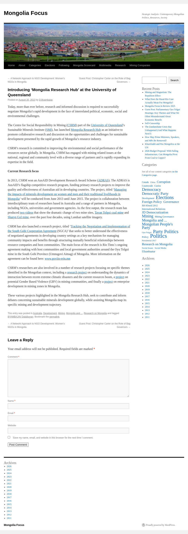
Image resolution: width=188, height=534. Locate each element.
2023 (147, 275)
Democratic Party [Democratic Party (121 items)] (155, 193)
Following (64, 65)
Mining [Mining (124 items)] (147, 216)
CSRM (72, 125)
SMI (48, 129)
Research (120, 65)
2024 (147, 272)
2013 (147, 310)
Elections (50, 65)
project (120, 277)
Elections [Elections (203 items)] (165, 197)
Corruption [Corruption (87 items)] (163, 181)
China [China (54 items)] (152, 182)
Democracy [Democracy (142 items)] (151, 189)
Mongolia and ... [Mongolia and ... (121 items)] (154, 220)
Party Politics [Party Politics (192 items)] (165, 231)
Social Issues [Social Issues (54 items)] (147, 248)
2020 (147, 286)
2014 (147, 306)
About (22, 65)
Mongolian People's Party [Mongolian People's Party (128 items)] (157, 225)
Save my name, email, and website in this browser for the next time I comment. (53, 437)
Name (11, 401)
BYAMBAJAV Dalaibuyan (20, 316)
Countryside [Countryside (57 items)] (147, 186)
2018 (147, 293)
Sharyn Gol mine (18, 217)
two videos (26, 212)
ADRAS (103, 180)
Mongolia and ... (74, 313)
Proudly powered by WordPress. (160, 525)
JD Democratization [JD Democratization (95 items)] (155, 212)
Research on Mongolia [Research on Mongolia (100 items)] (157, 244)
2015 (147, 303)
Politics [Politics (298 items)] (158, 236)
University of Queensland (107, 125)
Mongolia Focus (26, 13)
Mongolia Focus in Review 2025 (160, 106)
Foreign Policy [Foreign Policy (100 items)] (152, 201)
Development (50, 313)
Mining (61, 313)
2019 (147, 289)
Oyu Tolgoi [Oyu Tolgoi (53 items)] (147, 232)
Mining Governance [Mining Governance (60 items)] (164, 216)
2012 (147, 313)
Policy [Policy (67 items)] (145, 236)
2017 (147, 296)
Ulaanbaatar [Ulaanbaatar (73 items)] (148, 251)
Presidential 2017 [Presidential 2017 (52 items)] (149, 240)
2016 (147, 300)
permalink (54, 316)
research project (77, 272)
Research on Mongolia (95, 313)
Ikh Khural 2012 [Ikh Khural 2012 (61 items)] (150, 205)
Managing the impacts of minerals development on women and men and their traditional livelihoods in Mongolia (67, 194)
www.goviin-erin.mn (57, 258)
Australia (37, 313)
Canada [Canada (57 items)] (145, 182)
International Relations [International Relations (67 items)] (153, 208)
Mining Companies (139, 65)
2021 (147, 282)
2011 (147, 317)
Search (174, 80)
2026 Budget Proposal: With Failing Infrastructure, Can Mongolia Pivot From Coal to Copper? (161, 154)
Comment (13, 356)
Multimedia (105, 65)
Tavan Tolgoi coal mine (109, 212)
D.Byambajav (46, 100)
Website (12, 425)
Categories (35, 65)
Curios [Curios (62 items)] (157, 185)
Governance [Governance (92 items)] (171, 202)
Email (11, 413)
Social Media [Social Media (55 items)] (160, 248)
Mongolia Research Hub (86, 129)
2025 (147, 268)
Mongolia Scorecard (84, 65)
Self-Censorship (152, 123)
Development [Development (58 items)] (148, 198)
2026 (147, 265)
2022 (147, 279)
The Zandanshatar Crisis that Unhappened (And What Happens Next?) (160, 130)
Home (11, 65)
